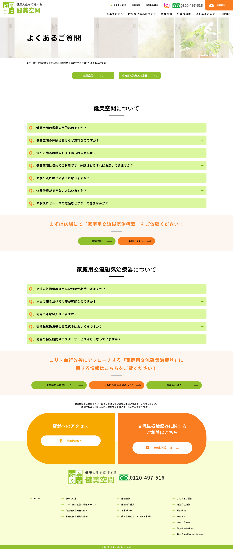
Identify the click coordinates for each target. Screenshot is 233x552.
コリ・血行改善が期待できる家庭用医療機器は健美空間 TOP (57, 62)
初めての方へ (115, 14)
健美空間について (93, 77)
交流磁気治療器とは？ (77, 513)
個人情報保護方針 (186, 531)
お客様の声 (184, 14)
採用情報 (136, 5)
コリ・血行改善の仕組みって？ (81, 507)
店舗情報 (166, 14)
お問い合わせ (183, 525)
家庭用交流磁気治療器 (77, 519)
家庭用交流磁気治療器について (139, 77)
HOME (37, 501)
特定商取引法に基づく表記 (190, 537)
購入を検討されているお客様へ (136, 519)
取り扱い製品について (142, 14)
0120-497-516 (192, 5)
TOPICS (225, 14)
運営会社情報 (119, 5)
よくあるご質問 (205, 14)
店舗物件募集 (152, 5)
